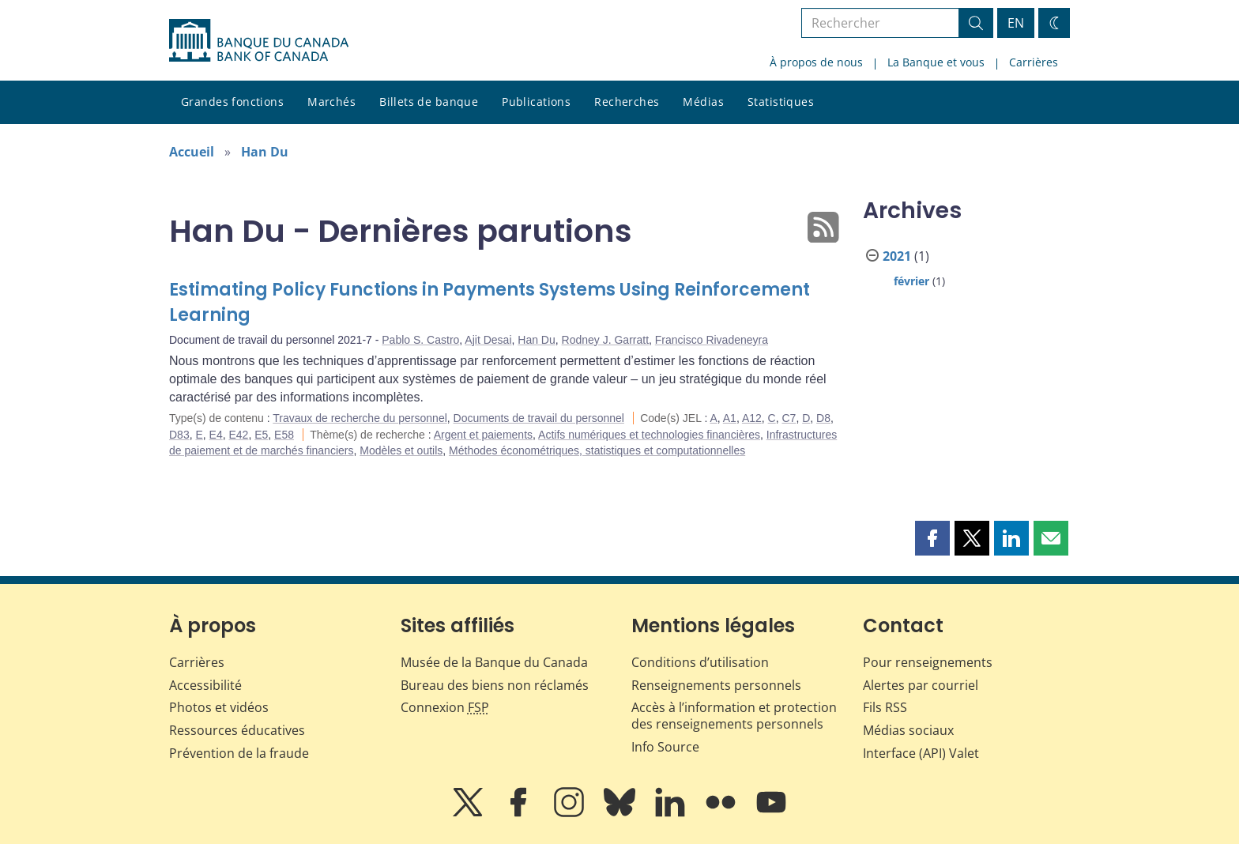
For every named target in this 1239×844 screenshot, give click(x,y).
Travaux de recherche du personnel (360, 418)
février (911, 280)
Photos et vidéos (219, 707)
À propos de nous (816, 62)
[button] (932, 538)
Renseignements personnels (716, 685)
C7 (789, 418)
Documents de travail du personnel (539, 418)
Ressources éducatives (237, 730)
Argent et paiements (483, 434)
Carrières (1033, 62)
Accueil (191, 151)
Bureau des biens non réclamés (495, 685)
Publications (536, 101)
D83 (179, 434)
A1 (729, 418)
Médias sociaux (908, 730)
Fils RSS (885, 707)
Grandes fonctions (232, 101)
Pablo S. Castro (420, 339)
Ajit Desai (488, 339)
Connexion (445, 707)
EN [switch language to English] (1015, 23)
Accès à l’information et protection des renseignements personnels (734, 716)
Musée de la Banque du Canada (494, 662)
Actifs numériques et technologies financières (649, 434)
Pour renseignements (927, 662)
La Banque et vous (936, 62)
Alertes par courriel (920, 685)
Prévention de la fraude (239, 753)
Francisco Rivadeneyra (711, 339)
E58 (284, 434)
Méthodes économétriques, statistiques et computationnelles (597, 450)
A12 (752, 418)
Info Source (665, 746)
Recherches (626, 101)
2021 (897, 256)
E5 (261, 434)
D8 (823, 418)
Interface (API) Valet (921, 753)
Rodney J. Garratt (606, 339)
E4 (216, 434)
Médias (703, 101)
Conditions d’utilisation (700, 662)
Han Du (264, 151)
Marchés (331, 101)
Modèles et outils (401, 450)
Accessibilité (205, 685)
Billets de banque (428, 101)
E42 (239, 434)
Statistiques (781, 101)
